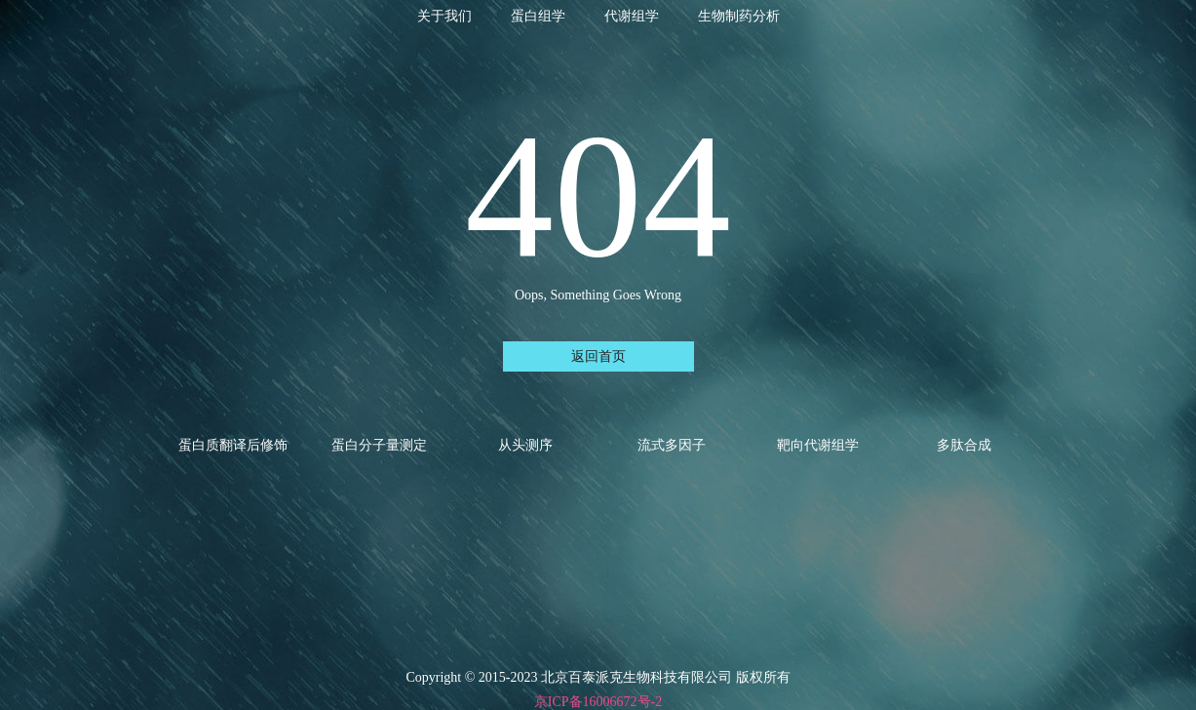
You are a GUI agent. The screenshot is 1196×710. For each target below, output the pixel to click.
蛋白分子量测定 (379, 445)
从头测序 (525, 445)
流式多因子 (671, 445)
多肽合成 (964, 445)
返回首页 (598, 356)
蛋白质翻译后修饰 (233, 445)
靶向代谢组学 (818, 445)
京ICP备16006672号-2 (598, 701)
